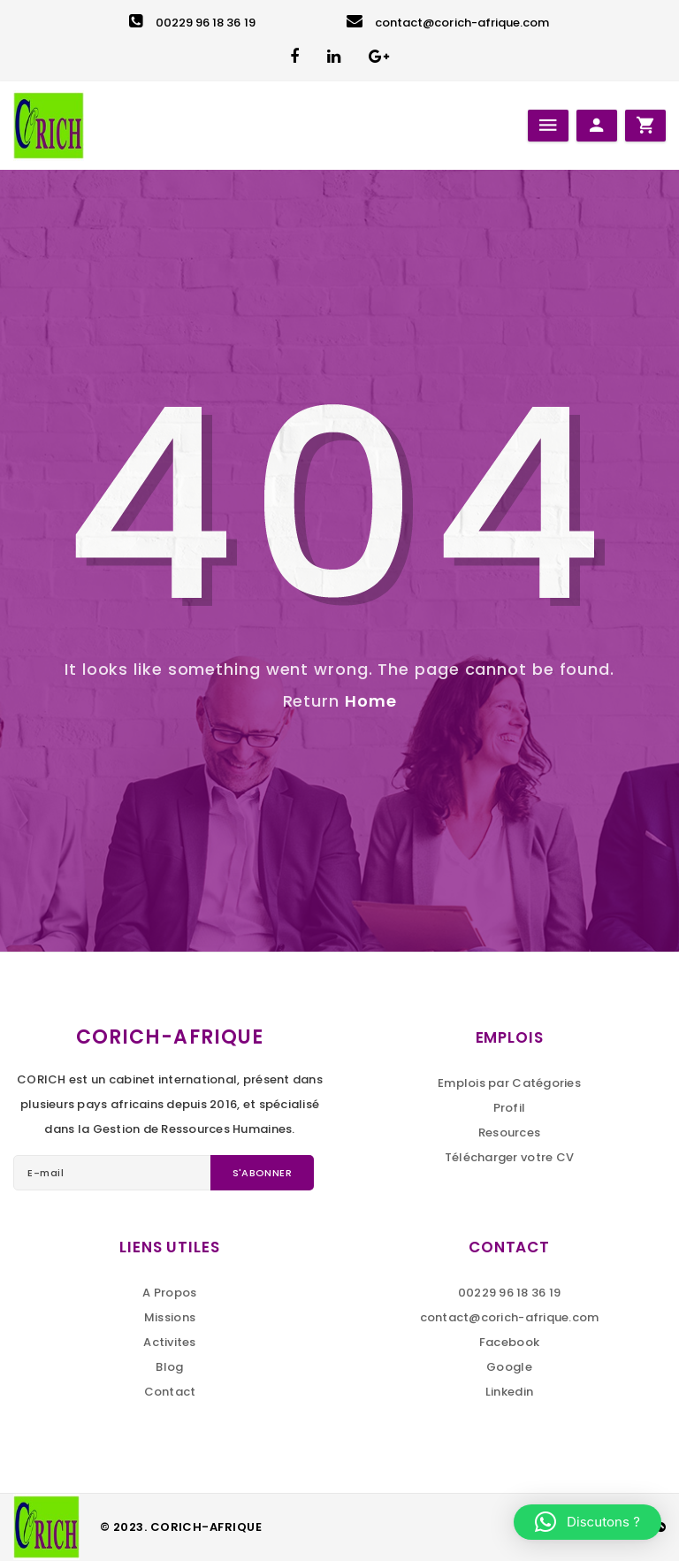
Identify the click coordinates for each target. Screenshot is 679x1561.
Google (509, 1366)
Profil (509, 1107)
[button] (587, 1522)
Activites (169, 1342)
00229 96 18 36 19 (192, 22)
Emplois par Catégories (509, 1083)
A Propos (169, 1292)
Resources (509, 1132)
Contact (170, 1391)
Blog (169, 1366)
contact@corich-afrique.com (448, 22)
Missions (169, 1317)
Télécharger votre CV (509, 1157)
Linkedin (509, 1391)
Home (371, 701)
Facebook (509, 1342)
